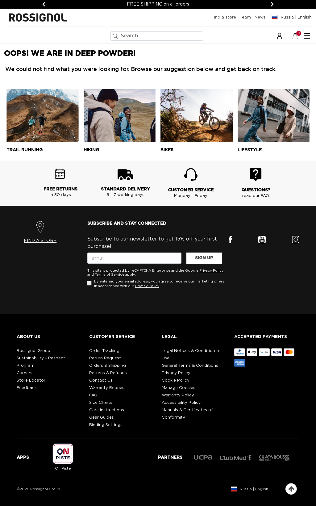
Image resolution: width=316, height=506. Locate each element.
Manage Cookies (178, 388)
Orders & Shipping (107, 366)
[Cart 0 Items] (298, 35)
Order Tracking (104, 351)
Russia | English (254, 489)
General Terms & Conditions (190, 366)
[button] (279, 35)
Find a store (224, 17)
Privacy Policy (211, 270)
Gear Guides (101, 418)
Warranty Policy (178, 395)
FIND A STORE (40, 241)
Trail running (24, 150)
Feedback (27, 388)
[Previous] (43, 4)
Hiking (91, 150)
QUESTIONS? (255, 190)
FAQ (93, 395)
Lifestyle (250, 150)
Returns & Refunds (108, 373)
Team (245, 17)
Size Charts (100, 403)
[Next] (272, 4)
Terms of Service (109, 274)
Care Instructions (106, 410)
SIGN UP (204, 258)
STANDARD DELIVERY (125, 189)
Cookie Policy (175, 380)
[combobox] (156, 36)
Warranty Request (107, 388)
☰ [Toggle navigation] (307, 36)
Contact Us (101, 380)
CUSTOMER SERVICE (191, 190)
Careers (24, 373)
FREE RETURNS (60, 189)
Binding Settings (106, 425)
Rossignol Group (33, 351)
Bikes (166, 150)
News (260, 17)
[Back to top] (291, 489)
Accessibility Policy (181, 403)
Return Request (105, 358)
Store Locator (31, 380)
